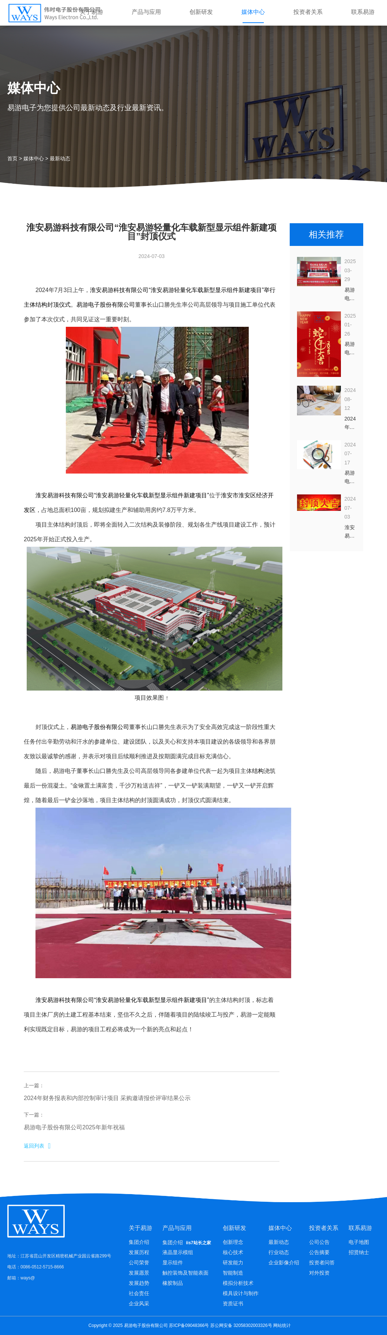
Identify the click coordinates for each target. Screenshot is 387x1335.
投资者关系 (308, 12)
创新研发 (201, 12)
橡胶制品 (172, 1283)
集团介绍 (139, 1242)
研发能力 (233, 1262)
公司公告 (319, 1242)
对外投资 (319, 1273)
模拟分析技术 (238, 1283)
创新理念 (233, 1242)
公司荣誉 (139, 1262)
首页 (12, 158)
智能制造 (233, 1273)
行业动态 (278, 1252)
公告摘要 (319, 1252)
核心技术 (233, 1252)
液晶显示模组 (177, 1252)
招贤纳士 (359, 1252)
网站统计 (282, 1325)
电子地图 (359, 1242)
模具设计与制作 (241, 1293)
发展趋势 (139, 1283)
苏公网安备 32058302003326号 (241, 1325)
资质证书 (233, 1303)
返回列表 (37, 1145)
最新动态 (60, 158)
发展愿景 (139, 1273)
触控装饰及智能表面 (185, 1273)
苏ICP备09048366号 (189, 1325)
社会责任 (139, 1293)
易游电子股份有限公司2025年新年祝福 (74, 1127)
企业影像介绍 (283, 1262)
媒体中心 (253, 12)
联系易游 (363, 12)
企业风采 (139, 1303)
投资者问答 (322, 1262)
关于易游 (91, 12)
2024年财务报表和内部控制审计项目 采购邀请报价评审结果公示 (107, 1098)
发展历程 (139, 1252)
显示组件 (172, 1262)
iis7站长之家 (198, 1242)
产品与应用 (146, 12)
